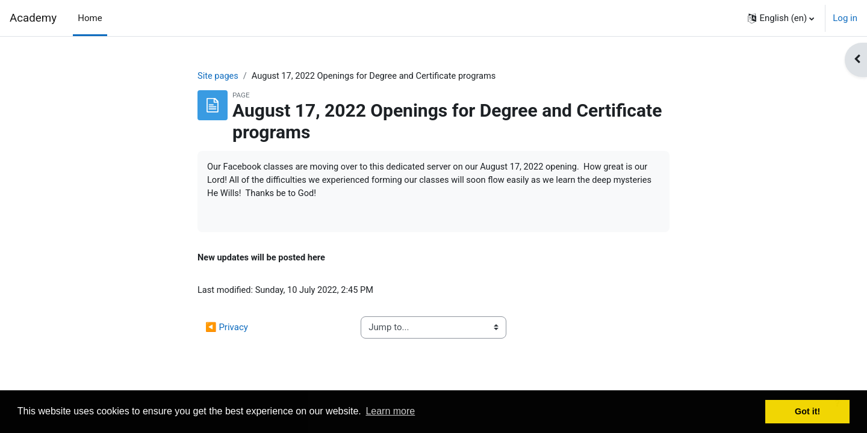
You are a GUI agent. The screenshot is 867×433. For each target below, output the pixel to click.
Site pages (218, 76)
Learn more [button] (390, 411)
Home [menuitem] (90, 18)
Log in (845, 18)
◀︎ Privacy (226, 330)
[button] (780, 18)
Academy (33, 18)
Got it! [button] (807, 411)
